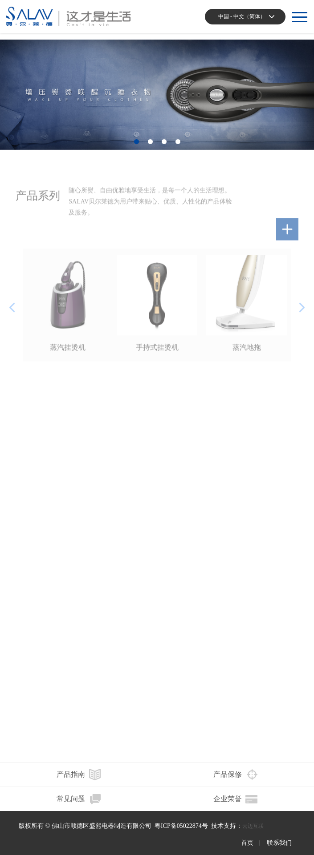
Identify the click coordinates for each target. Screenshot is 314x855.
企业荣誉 (227, 799)
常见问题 (71, 799)
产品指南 (71, 774)
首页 (247, 843)
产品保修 (227, 774)
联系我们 (279, 843)
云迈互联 (253, 826)
